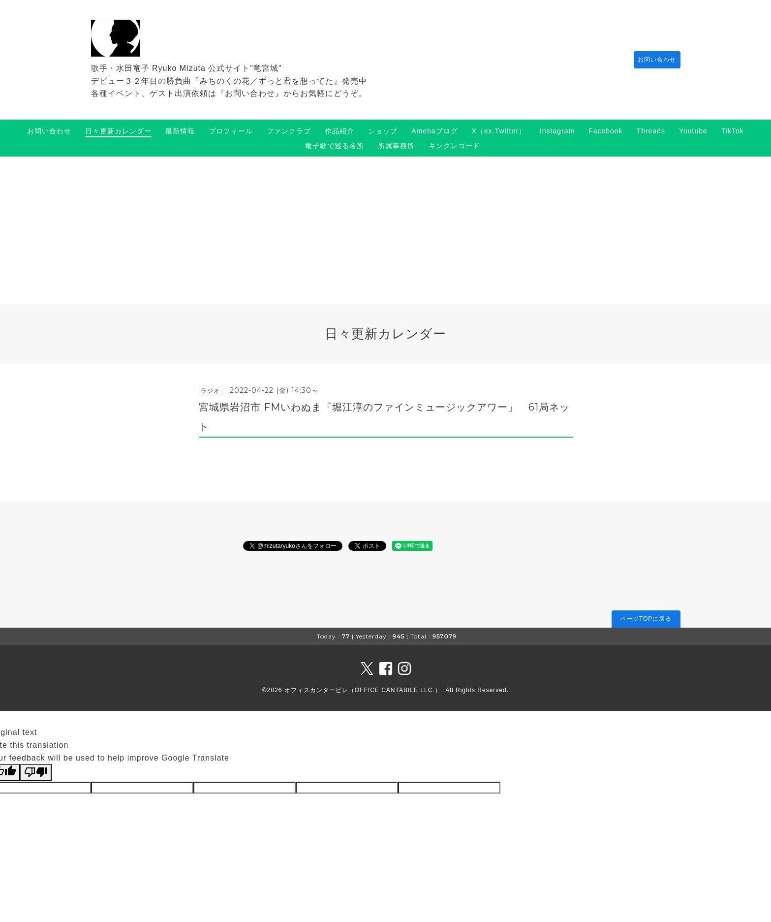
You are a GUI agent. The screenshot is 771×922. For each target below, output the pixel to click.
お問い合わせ (652, 60)
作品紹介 (339, 131)
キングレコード (454, 146)
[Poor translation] (36, 772)
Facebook (605, 131)
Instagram (557, 131)
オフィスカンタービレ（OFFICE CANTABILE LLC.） (362, 690)
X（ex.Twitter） (499, 131)
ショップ (383, 131)
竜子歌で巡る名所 (334, 146)
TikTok (732, 131)
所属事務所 (396, 146)
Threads (651, 131)
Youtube (693, 131)
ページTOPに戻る (646, 618)
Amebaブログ (434, 131)
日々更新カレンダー (118, 131)
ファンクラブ (289, 131)
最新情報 (180, 131)
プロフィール (231, 131)
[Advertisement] (386, 230)
